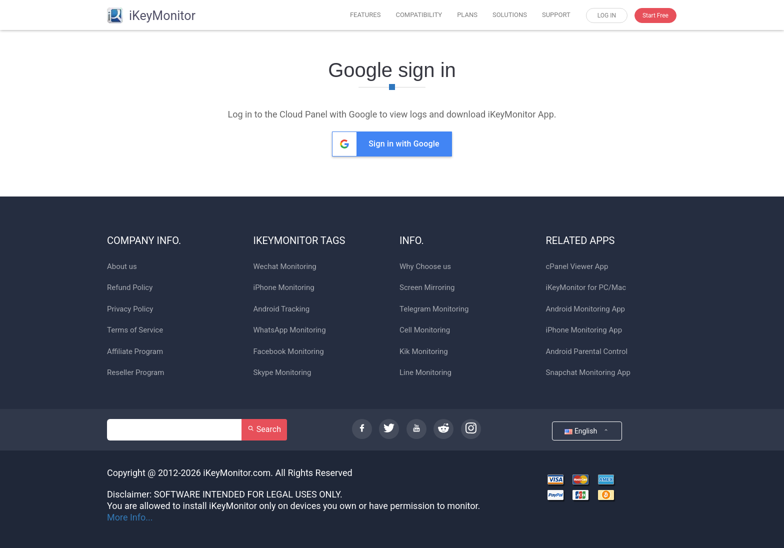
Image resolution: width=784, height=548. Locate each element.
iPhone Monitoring (284, 288)
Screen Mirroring (427, 288)
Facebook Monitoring (289, 352)
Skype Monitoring (283, 372)
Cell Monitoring (425, 330)
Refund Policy (129, 288)
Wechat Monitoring (285, 266)
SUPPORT (556, 14)
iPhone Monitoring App (584, 330)
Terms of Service (135, 330)
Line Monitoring (426, 372)
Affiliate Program (135, 352)
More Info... (130, 517)
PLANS (467, 14)
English (586, 430)
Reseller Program (135, 372)
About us (122, 266)
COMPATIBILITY (419, 14)
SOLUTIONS (509, 14)
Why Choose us (425, 266)
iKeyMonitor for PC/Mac (586, 288)
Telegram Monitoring (434, 309)
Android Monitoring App (586, 309)
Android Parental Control (587, 352)
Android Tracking (282, 309)
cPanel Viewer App (577, 266)
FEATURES (365, 14)
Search (264, 429)
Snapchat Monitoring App (588, 372)
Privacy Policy (130, 309)
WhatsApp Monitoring (290, 330)
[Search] (174, 429)
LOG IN (607, 15)
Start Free (655, 15)
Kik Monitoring (424, 352)
